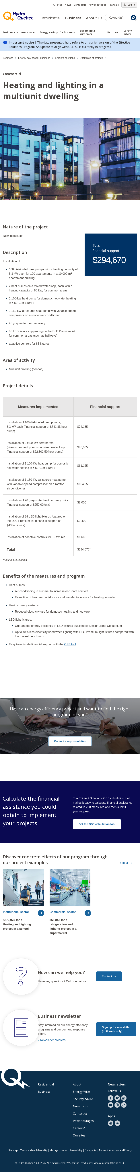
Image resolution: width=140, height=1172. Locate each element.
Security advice (83, 1099)
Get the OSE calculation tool (97, 824)
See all (129, 863)
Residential (51, 17)
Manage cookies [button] (58, 1150)
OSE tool (70, 644)
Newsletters (117, 1084)
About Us (94, 17)
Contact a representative (70, 741)
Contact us (80, 4)
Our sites (79, 1135)
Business (73, 17)
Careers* (79, 1128)
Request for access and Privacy (115, 1150)
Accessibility (76, 1150)
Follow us (114, 1091)
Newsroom (80, 1106)
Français (114, 4)
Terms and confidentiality (33, 1150)
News (68, 4)
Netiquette (90, 1150)
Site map (13, 1150)
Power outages (97, 4)
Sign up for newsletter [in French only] (116, 1029)
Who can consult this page (109, 1163)
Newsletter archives (53, 1040)
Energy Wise (81, 1092)
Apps (111, 1116)
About (77, 1084)
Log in (129, 4)
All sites (57, 4)
